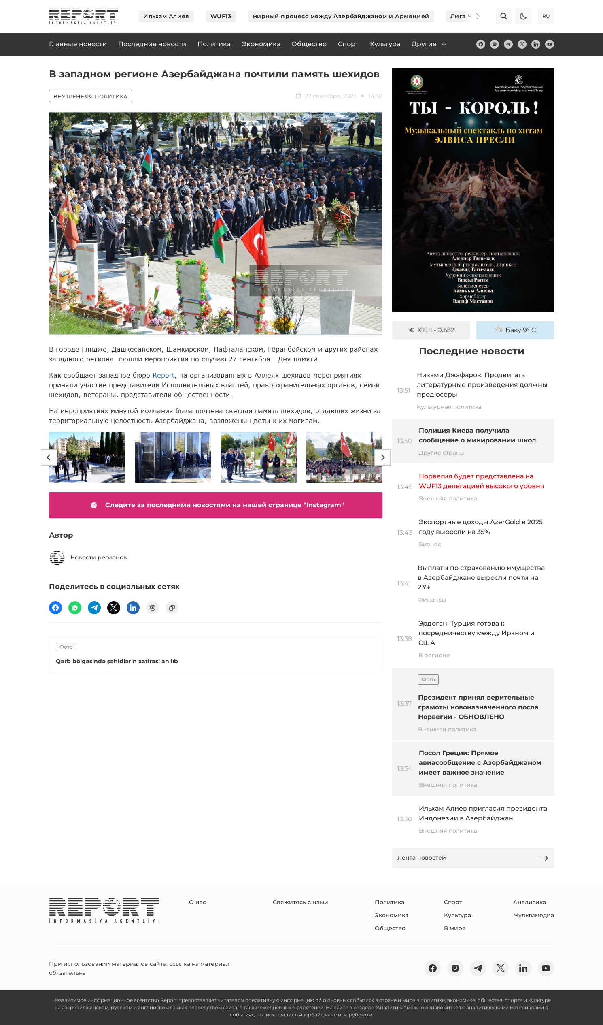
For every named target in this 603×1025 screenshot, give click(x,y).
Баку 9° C (515, 330)
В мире (455, 928)
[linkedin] (535, 44)
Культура (457, 915)
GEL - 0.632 (431, 330)
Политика (389, 902)
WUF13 (220, 16)
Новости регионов (88, 558)
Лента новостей (473, 858)
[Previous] (49, 457)
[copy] (172, 607)
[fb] (480, 44)
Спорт (453, 902)
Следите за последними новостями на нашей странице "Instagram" (215, 505)
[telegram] (508, 44)
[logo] (84, 16)
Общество (390, 928)
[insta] (494, 44)
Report (163, 375)
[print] (152, 607)
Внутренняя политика (90, 96)
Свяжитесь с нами (300, 902)
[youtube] (549, 44)
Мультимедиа (533, 915)
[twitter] (522, 44)
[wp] (74, 607)
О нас (197, 902)
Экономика (391, 915)
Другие (430, 44)
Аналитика (529, 902)
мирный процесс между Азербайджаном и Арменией (341, 16)
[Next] (472, 16)
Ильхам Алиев (166, 16)
